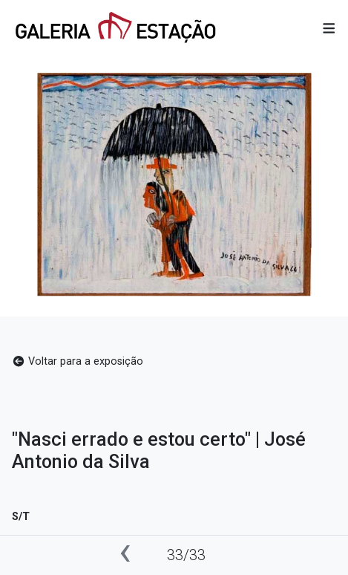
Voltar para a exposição (77, 361)
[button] (329, 29)
